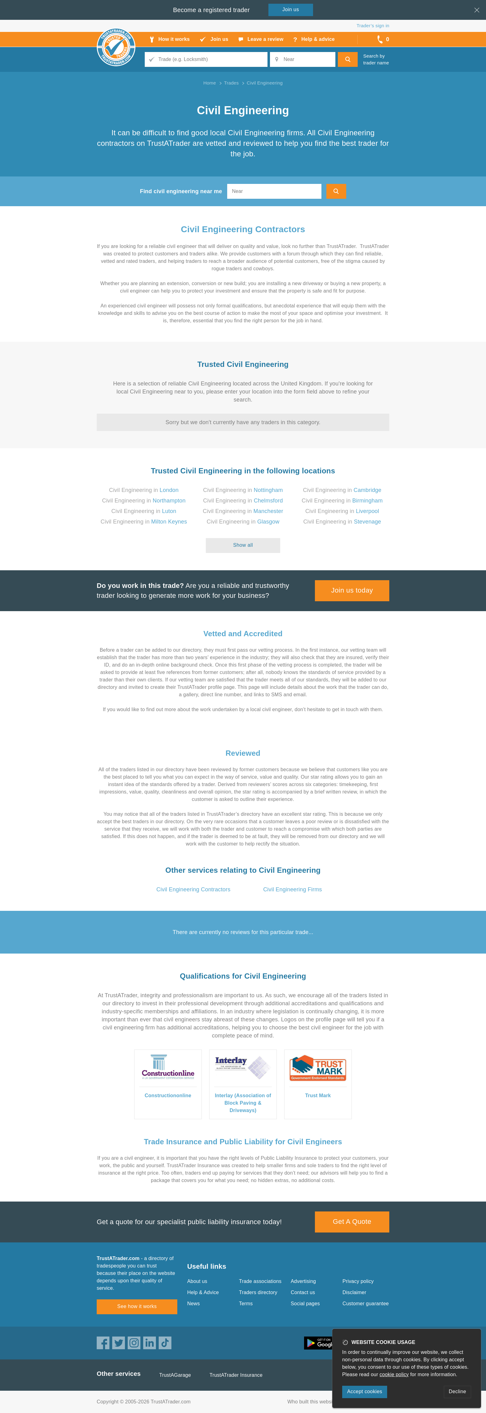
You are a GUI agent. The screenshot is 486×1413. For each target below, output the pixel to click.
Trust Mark (318, 1095)
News (193, 1303)
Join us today (352, 590)
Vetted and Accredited (242, 633)
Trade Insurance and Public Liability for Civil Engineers (243, 1141)
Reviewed (243, 753)
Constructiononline (168, 1095)
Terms (246, 1303)
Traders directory (258, 1292)
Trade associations (260, 1281)
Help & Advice (203, 1292)
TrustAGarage (175, 1375)
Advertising (303, 1281)
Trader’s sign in (373, 25)
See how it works (137, 1306)
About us (197, 1281)
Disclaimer (354, 1292)
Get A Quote (352, 1221)
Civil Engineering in (144, 490)
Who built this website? (313, 1401)
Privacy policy (358, 1281)
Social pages (305, 1303)
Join (290, 9)
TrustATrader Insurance (236, 1375)
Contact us (303, 1292)
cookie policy (394, 1374)
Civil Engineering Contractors (243, 229)
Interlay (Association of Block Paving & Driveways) (243, 1103)
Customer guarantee (365, 1303)
